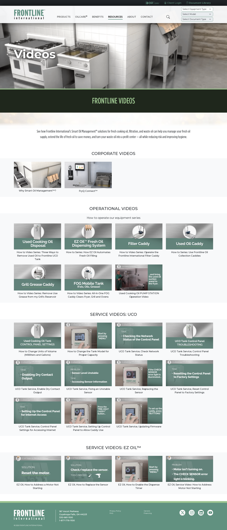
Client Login (172, 3)
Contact (147, 16)
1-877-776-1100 (67, 520)
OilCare (81, 16)
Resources (115, 16)
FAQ (111, 513)
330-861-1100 (66, 517)
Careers (147, 511)
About (131, 16)
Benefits (98, 16)
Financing (148, 513)
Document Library (198, 3)
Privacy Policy (115, 511)
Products (64, 16)
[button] (168, 17)
